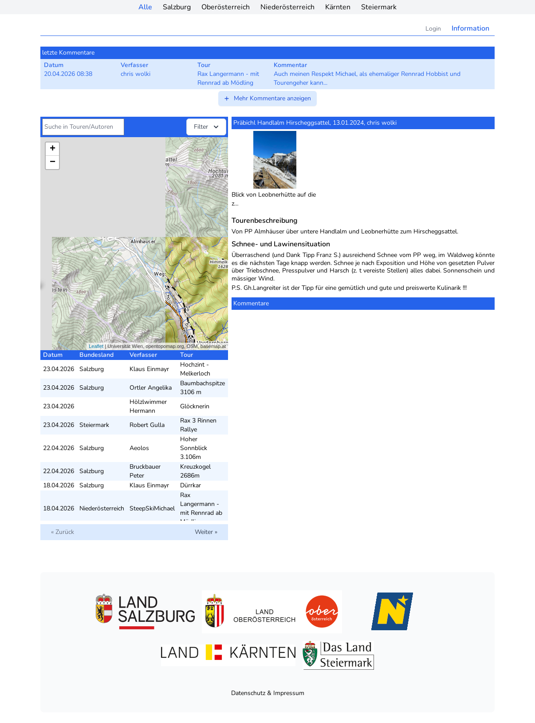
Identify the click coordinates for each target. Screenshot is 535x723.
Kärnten (337, 7)
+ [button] (52, 149)
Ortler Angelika (151, 387)
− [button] (52, 162)
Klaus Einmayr (149, 369)
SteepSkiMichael (152, 508)
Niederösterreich (287, 7)
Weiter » (206, 532)
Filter (207, 126)
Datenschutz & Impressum (267, 693)
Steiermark (379, 7)
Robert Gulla (147, 425)
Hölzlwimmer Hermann (148, 406)
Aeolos (139, 448)
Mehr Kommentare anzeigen (267, 98)
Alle (145, 7)
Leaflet (96, 346)
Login (433, 28)
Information (470, 28)
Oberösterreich (225, 7)
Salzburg (177, 7)
